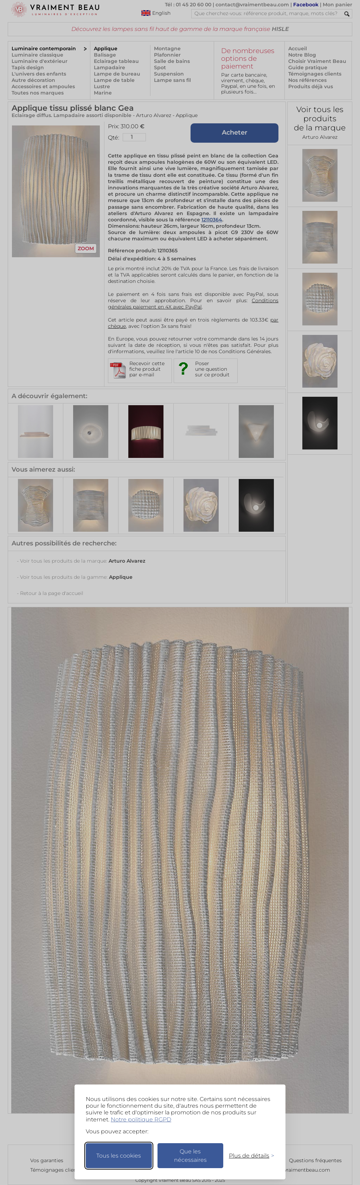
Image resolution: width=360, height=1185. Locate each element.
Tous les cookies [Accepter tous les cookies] (118, 1155)
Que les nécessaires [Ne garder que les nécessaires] (190, 1155)
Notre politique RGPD (141, 1119)
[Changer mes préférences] (248, 1155)
